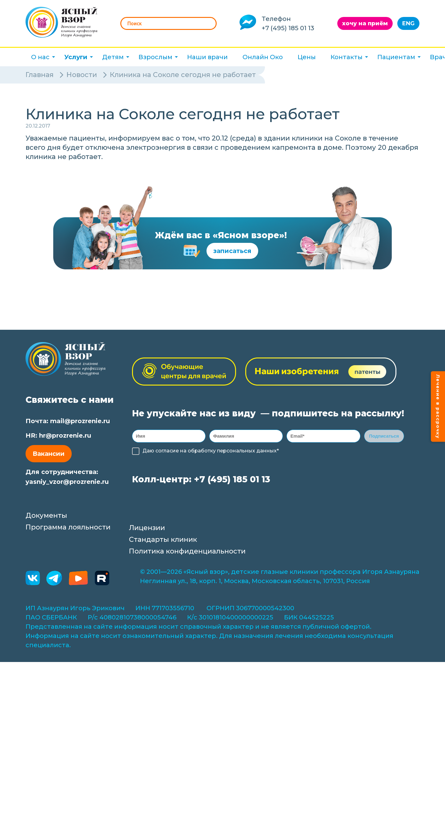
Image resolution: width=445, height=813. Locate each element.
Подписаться (384, 436)
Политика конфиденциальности (187, 553)
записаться (232, 251)
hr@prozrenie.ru (65, 435)
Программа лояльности (68, 529)
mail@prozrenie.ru (80, 421)
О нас (40, 57)
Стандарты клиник (163, 541)
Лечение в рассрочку (438, 406)
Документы (46, 517)
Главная (40, 75)
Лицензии (147, 529)
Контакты (347, 57)
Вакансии (49, 453)
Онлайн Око (263, 57)
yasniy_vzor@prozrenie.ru (67, 481)
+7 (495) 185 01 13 (288, 28)
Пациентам (396, 57)
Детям (113, 57)
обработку (202, 453)
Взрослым (155, 57)
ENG (408, 23)
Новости (81, 75)
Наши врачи (207, 57)
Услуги (75, 57)
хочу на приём (365, 23)
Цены (307, 57)
